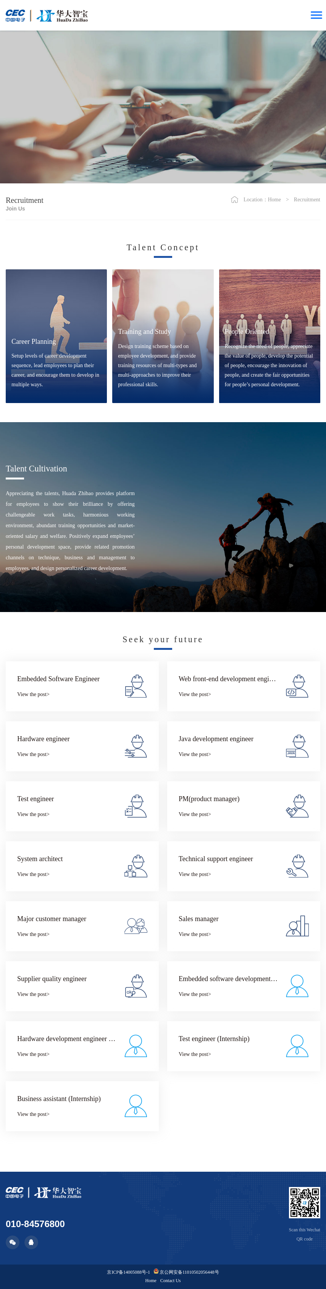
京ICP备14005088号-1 (128, 1272)
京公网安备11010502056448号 (186, 1272)
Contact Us (170, 1280)
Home (274, 199)
